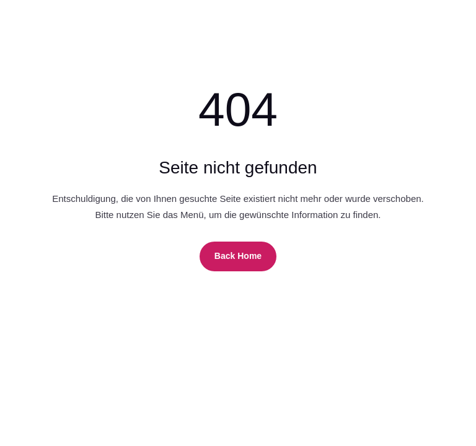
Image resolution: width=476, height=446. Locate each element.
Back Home (238, 256)
